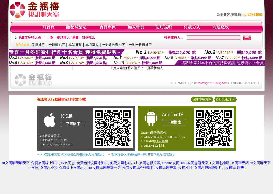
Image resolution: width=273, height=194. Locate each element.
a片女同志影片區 (147, 163)
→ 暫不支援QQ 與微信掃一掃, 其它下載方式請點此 (141, 154)
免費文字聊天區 (29, 37)
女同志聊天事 (166, 168)
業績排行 (38, 45)
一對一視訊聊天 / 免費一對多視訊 (71, 37)
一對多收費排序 (113, 45)
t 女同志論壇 (219, 163)
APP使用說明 (202, 99)
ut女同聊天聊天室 (16, 163)
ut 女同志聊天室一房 (105, 168)
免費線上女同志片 (73, 168)
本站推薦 (75, 45)
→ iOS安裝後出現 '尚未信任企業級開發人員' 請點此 (70, 154)
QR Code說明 (225, 99)
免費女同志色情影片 (138, 168)
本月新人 (92, 45)
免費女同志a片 (121, 163)
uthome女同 (171, 163)
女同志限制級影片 (208, 168)
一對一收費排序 (140, 45)
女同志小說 (49, 168)
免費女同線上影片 (45, 163)
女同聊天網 (240, 163)
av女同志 (68, 163)
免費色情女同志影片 (92, 163)
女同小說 (185, 168)
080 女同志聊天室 (194, 163)
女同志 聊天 (235, 168)
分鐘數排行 (57, 45)
